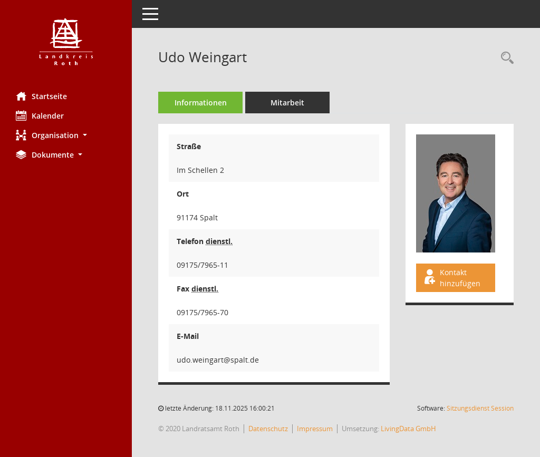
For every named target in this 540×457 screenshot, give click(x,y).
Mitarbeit (287, 103)
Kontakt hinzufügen (451, 277)
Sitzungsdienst (480, 408)
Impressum (315, 428)
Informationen (201, 103)
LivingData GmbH (408, 428)
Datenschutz (268, 428)
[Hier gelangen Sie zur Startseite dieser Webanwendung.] (66, 41)
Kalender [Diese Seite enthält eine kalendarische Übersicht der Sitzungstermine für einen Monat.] (40, 115)
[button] (66, 135)
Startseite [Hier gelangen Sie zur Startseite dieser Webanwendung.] (41, 96)
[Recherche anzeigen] (505, 58)
